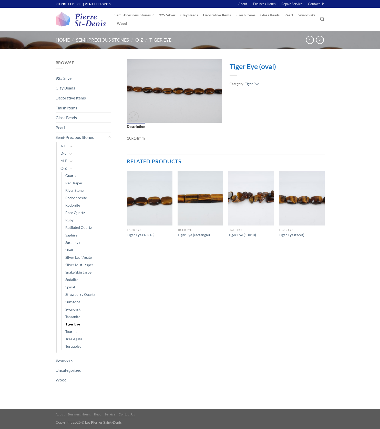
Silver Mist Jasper (79, 265)
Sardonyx (72, 242)
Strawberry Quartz (80, 294)
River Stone (74, 190)
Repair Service (291, 4)
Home (63, 40)
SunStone (72, 302)
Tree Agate (73, 339)
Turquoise (73, 346)
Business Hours (264, 4)
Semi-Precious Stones (134, 15)
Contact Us (316, 4)
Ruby (69, 220)
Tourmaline (74, 331)
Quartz (70, 175)
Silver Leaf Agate (78, 257)
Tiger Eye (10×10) (242, 235)
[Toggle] (109, 137)
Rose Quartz (75, 212)
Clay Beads (189, 15)
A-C (63, 146)
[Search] (322, 19)
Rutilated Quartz (78, 227)
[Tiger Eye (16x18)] (149, 198)
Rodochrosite (76, 198)
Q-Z (139, 40)
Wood (122, 23)
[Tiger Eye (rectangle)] (200, 198)
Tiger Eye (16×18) (141, 235)
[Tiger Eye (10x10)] (251, 198)
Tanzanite (72, 316)
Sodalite (71, 279)
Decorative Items (217, 15)
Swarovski (306, 15)
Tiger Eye (160, 40)
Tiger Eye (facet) (291, 235)
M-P (63, 161)
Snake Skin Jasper (79, 272)
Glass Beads (270, 15)
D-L (63, 153)
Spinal (70, 287)
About (242, 4)
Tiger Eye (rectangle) (194, 235)
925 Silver (167, 15)
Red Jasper (74, 183)
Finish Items (245, 15)
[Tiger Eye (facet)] (301, 198)
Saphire (71, 235)
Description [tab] (136, 127)
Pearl (288, 15)
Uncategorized (68, 370)
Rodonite (72, 205)
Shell (69, 250)
